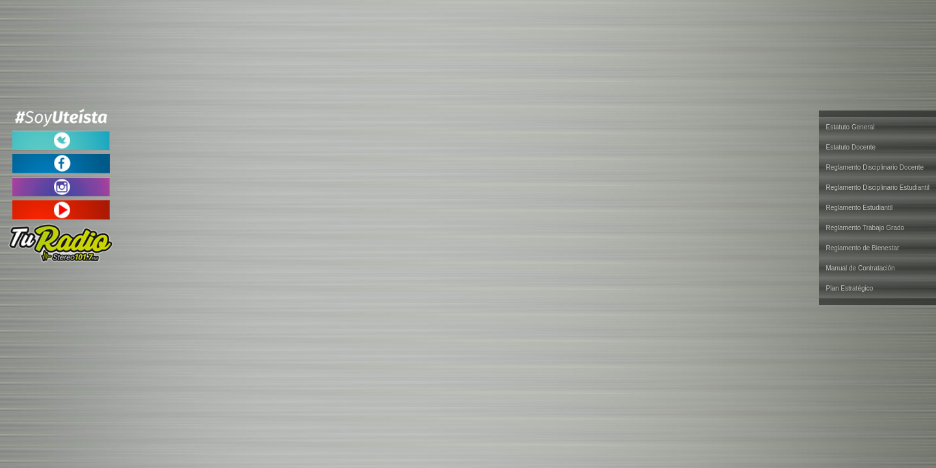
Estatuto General (850, 127)
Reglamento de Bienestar (862, 248)
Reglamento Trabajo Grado (865, 227)
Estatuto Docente (851, 147)
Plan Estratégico (849, 288)
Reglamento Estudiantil (859, 207)
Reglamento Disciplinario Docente (875, 167)
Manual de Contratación (860, 268)
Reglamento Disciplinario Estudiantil (878, 187)
